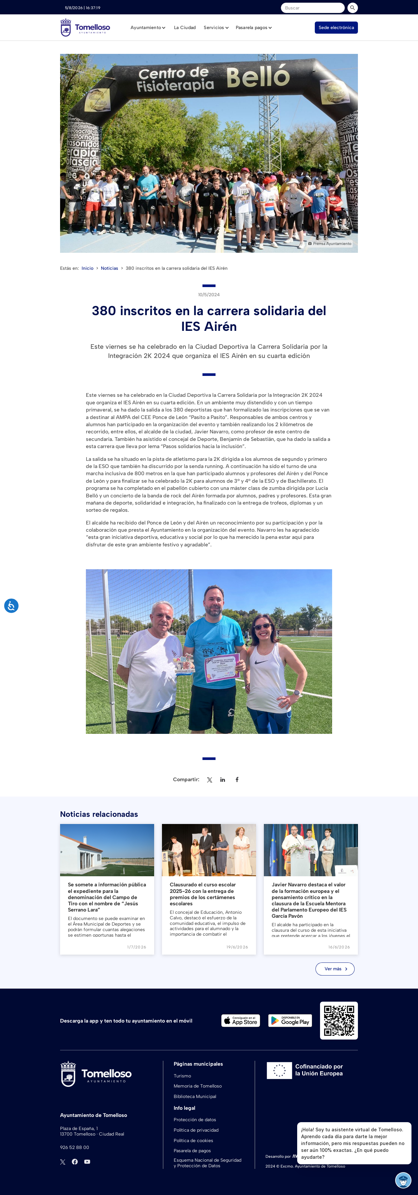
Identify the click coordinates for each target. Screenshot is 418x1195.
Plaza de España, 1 (79, 1128)
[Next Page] (335, 969)
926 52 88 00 (74, 1147)
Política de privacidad (196, 1130)
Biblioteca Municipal (195, 1096)
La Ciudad (185, 27)
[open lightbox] (209, 153)
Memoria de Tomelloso (198, 1086)
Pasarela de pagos (192, 1151)
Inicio (87, 268)
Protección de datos (195, 1119)
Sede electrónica (336, 27)
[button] (148, 27)
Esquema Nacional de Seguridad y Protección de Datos (207, 1163)
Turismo (182, 1076)
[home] (85, 27)
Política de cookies (193, 1140)
